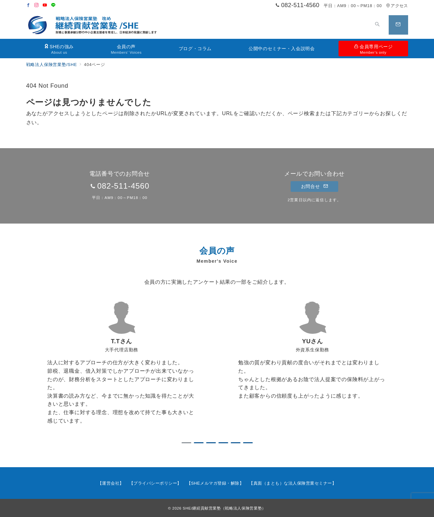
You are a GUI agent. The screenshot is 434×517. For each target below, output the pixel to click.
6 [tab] (248, 442)
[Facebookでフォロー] (28, 5)
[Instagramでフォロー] (36, 5)
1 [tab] (186, 442)
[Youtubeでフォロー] (45, 5)
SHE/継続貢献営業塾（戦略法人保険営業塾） (224, 508)
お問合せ (314, 186)
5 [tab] (235, 442)
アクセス (397, 5)
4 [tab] (223, 442)
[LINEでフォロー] (53, 5)
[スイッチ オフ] (377, 25)
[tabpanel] (121, 367)
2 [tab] (199, 442)
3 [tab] (211, 442)
